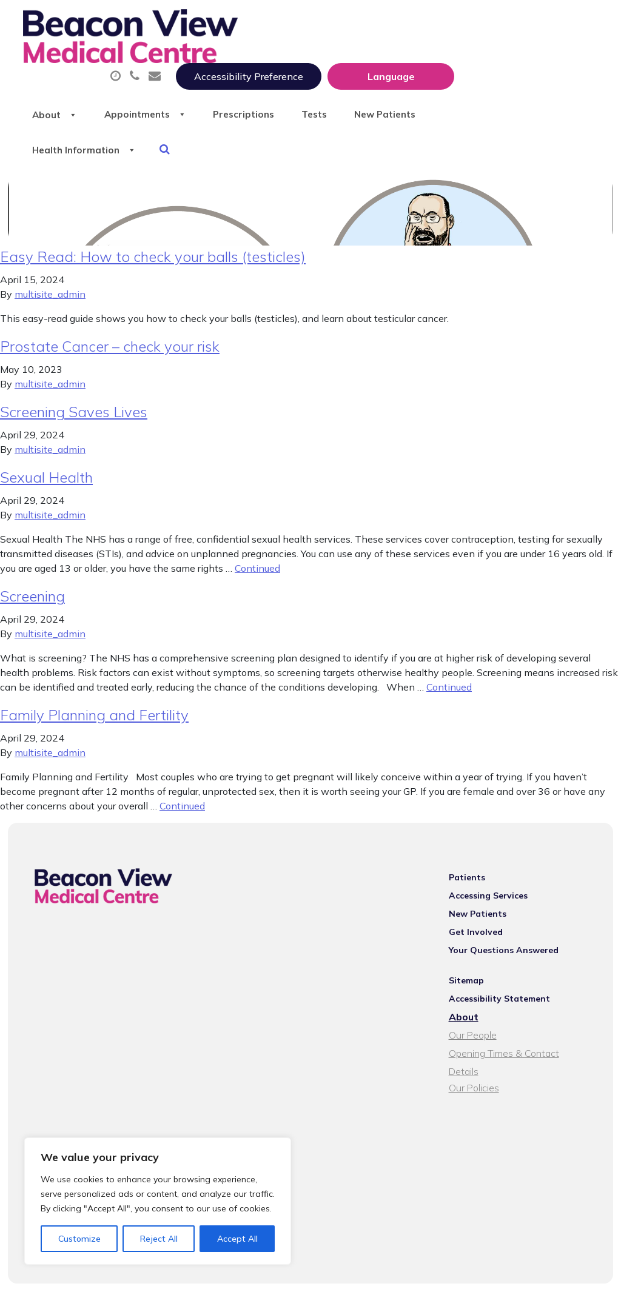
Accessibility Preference (392, 22)
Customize (79, 1238)
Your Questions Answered (509, 934)
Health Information (330, 102)
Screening (32, 580)
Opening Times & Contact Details (525, 1037)
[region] (157, 1201)
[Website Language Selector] (534, 22)
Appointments (299, 60)
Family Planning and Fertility (94, 699)
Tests (488, 60)
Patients (472, 861)
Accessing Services (493, 879)
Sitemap (471, 964)
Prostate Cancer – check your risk (110, 330)
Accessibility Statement (505, 982)
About (199, 60)
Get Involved (481, 916)
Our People (478, 1019)
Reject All (159, 1238)
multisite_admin (50, 278)
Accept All (237, 1238)
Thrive (586, 1270)
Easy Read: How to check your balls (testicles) (153, 241)
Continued (257, 552)
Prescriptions (408, 60)
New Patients (209, 102)
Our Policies (479, 1056)
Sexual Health (46, 461)
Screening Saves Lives (73, 396)
